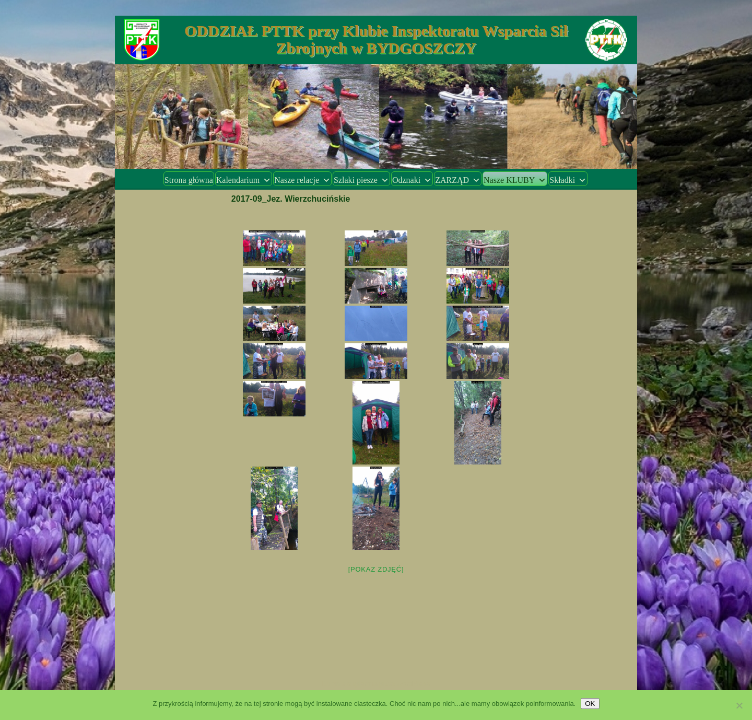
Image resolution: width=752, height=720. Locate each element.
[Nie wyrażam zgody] (739, 705)
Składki (567, 180)
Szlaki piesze (361, 180)
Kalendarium (244, 180)
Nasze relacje (302, 180)
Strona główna (188, 180)
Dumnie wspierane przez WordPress (376, 684)
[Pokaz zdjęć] (376, 569)
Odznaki (412, 180)
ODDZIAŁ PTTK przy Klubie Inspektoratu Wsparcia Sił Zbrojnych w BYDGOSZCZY (376, 39)
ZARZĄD (457, 180)
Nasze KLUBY (515, 180)
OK (590, 703)
